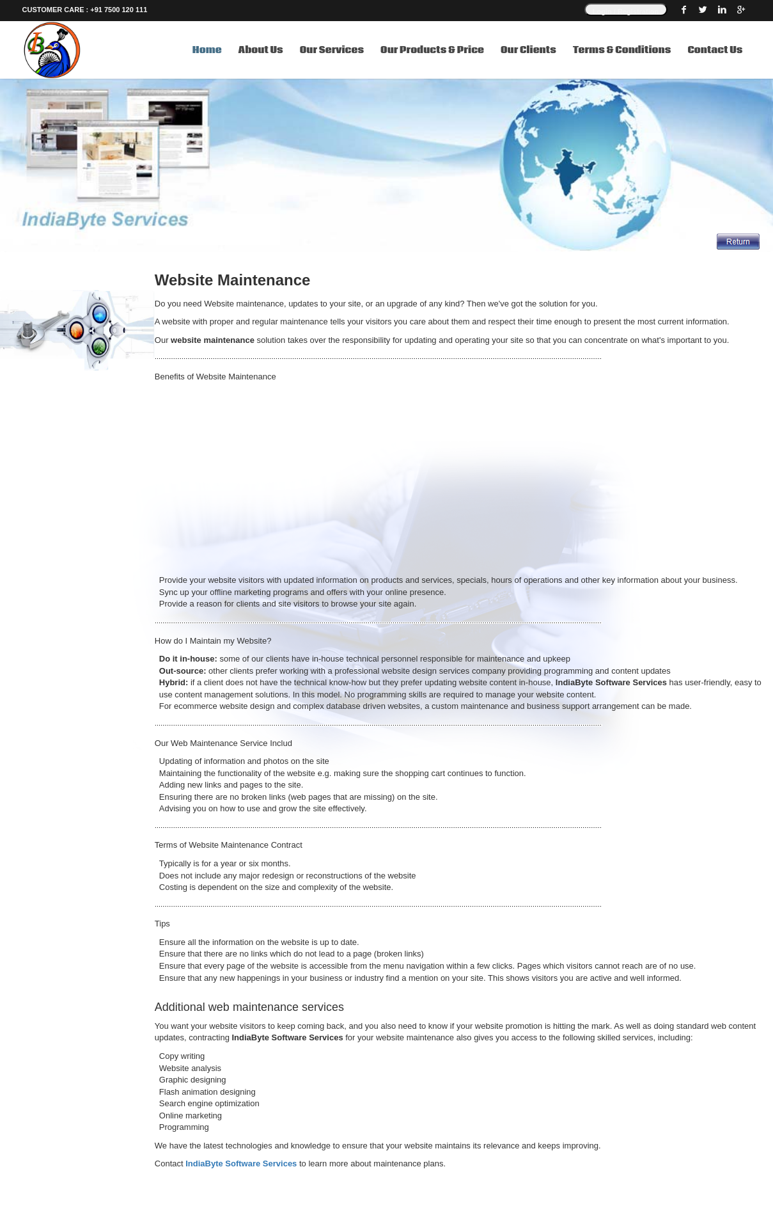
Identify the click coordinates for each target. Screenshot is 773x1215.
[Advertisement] (464, 478)
